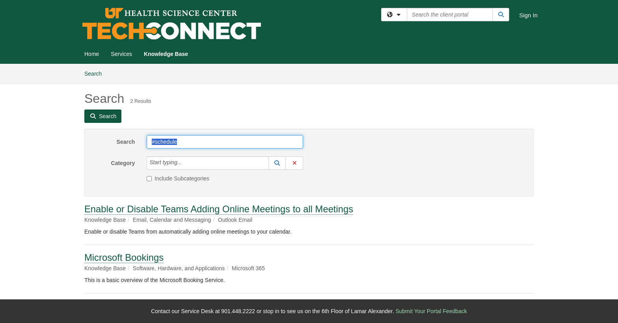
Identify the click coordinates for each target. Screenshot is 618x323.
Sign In (528, 15)
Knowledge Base (166, 54)
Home (91, 54)
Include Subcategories (178, 178)
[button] (277, 163)
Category (123, 163)
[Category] (186, 163)
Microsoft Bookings (124, 257)
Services (121, 54)
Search (96, 73)
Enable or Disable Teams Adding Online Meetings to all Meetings (218, 209)
